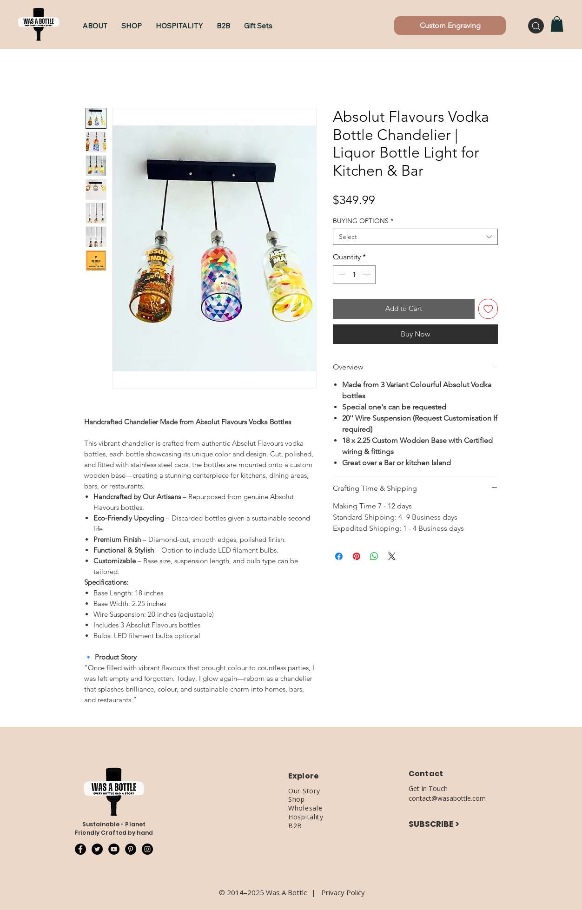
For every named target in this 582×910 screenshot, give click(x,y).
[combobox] (415, 237)
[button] (131, 26)
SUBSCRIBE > (434, 824)
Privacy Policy (343, 892)
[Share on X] (391, 556)
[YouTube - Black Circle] (113, 849)
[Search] (536, 25)
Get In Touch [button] (428, 788)
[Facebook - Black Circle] (80, 849)
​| (316, 892)
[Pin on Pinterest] (356, 556)
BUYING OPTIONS (363, 221)
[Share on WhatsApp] (374, 556)
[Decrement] (340, 275)
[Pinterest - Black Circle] (130, 849)
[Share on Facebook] (338, 556)
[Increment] (367, 275)
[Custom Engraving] (450, 25)
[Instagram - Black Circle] (147, 849)
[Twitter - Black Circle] (97, 849)
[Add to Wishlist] (488, 309)
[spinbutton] (354, 275)
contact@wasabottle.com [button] (447, 798)
